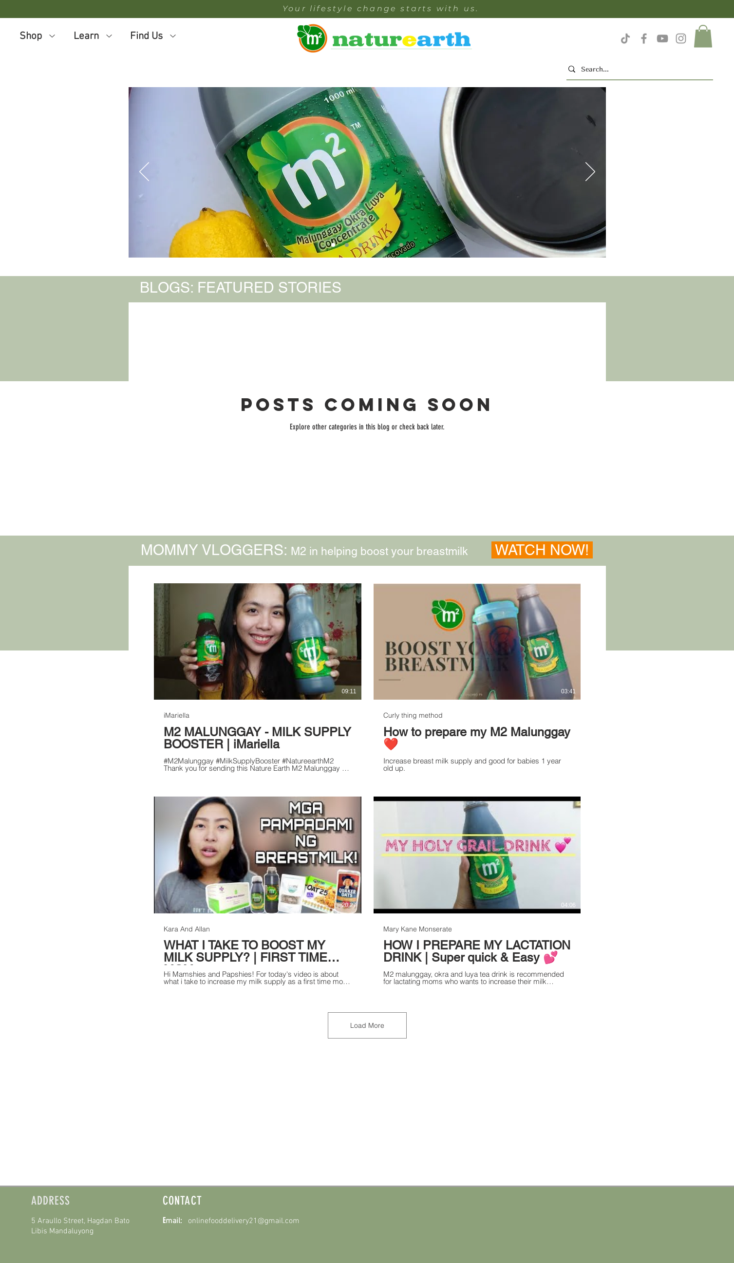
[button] (703, 36)
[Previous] (144, 172)
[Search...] (637, 69)
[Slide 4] (333, 245)
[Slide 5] (347, 245)
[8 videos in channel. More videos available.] (367, 784)
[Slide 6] (360, 245)
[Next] (590, 172)
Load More (367, 1025)
